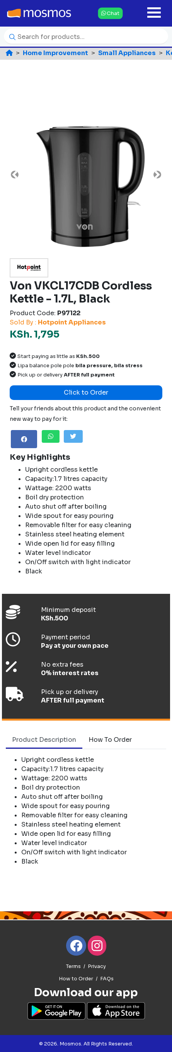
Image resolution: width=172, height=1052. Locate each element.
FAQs (107, 979)
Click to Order (86, 392)
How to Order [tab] (110, 740)
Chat (110, 13)
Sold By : (58, 322)
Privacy (97, 966)
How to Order (76, 979)
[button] (14, 174)
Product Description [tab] (44, 740)
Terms (73, 966)
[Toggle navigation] (154, 13)
